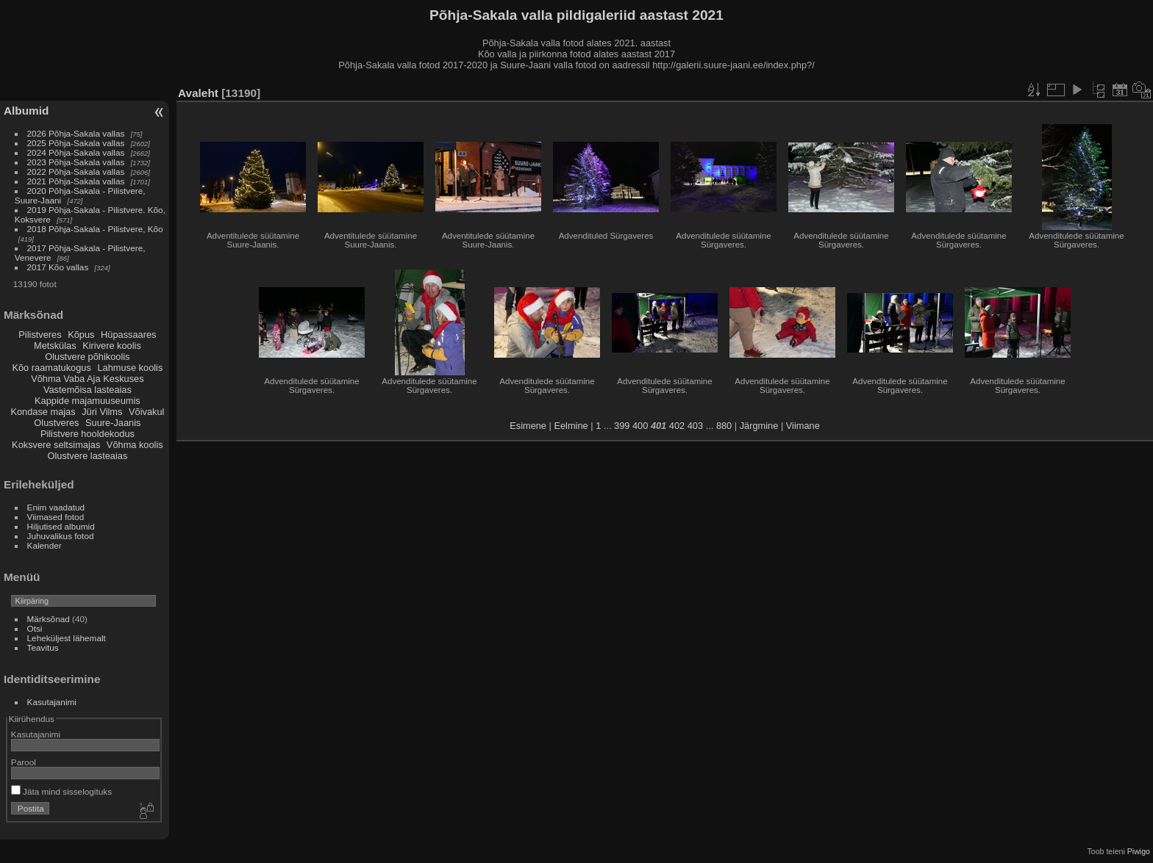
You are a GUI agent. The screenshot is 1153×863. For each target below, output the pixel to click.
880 (724, 425)
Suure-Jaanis (112, 422)
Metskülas (55, 345)
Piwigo (1138, 851)
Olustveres (56, 422)
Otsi (35, 628)
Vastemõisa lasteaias (87, 389)
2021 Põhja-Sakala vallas (76, 181)
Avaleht (198, 93)
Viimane (803, 425)
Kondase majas (42, 411)
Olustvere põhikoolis (87, 356)
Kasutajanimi (51, 702)
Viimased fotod (56, 516)
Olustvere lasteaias (87, 455)
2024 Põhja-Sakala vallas (76, 152)
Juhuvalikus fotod (60, 536)
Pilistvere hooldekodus (87, 433)
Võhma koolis (135, 444)
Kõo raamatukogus (51, 367)
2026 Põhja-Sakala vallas (76, 133)
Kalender (44, 545)
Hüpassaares (128, 334)
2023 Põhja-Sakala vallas (76, 162)
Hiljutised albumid (61, 526)
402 (677, 425)
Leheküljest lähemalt (66, 638)
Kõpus (81, 334)
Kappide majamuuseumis (87, 400)
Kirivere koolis (111, 345)
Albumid (26, 110)
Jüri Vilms (102, 411)
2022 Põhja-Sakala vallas (76, 171)
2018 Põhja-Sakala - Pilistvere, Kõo (95, 229)
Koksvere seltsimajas (56, 444)
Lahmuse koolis (130, 367)
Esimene (528, 425)
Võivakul (146, 411)
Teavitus (43, 647)
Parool (23, 762)
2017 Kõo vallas (58, 267)
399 (621, 425)
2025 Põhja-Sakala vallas (76, 143)
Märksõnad (48, 619)
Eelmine (571, 425)
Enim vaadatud (56, 507)
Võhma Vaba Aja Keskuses (87, 378)
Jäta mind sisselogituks (61, 791)
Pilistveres (39, 334)
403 (695, 425)
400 (640, 425)
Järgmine (759, 425)
